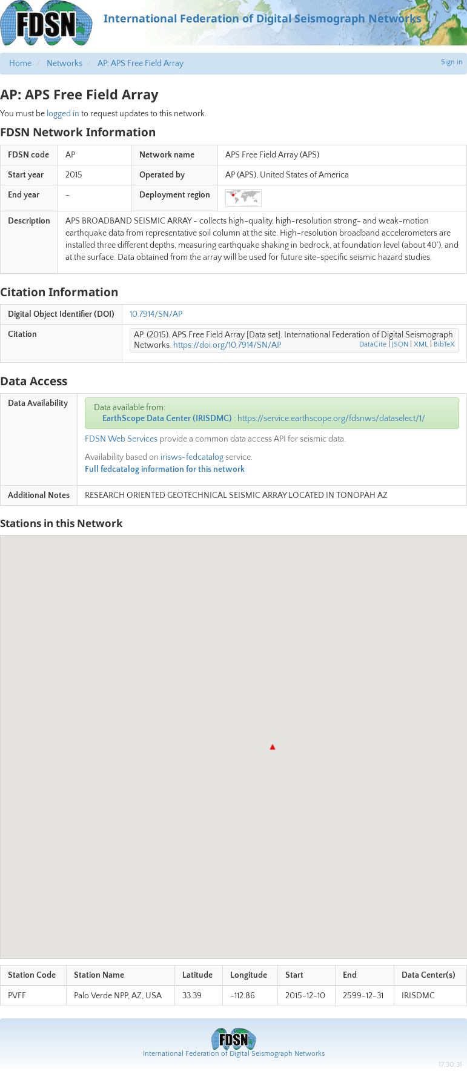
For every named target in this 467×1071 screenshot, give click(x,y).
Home (20, 63)
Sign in (452, 62)
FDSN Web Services (121, 439)
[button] (273, 747)
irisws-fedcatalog (192, 457)
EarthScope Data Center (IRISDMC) (167, 418)
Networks (64, 63)
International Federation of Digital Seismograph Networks (234, 1054)
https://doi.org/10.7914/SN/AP (227, 345)
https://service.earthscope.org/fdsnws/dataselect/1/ (331, 418)
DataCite (372, 344)
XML (421, 344)
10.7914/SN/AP (156, 314)
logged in (63, 114)
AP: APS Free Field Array (141, 63)
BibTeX (444, 344)
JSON (400, 344)
